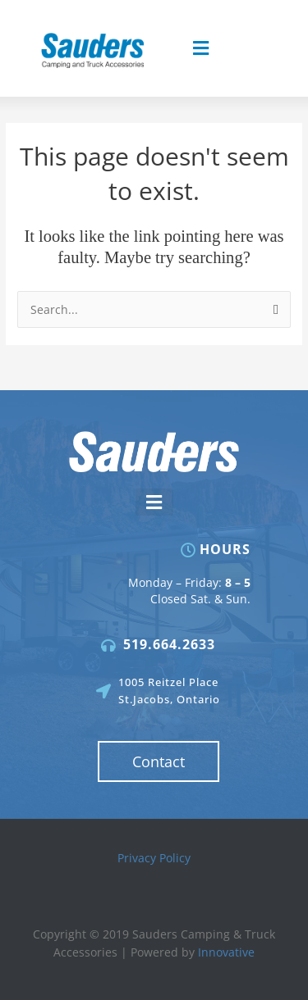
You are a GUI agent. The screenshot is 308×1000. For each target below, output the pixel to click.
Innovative (226, 952)
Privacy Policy (154, 858)
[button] (200, 48)
